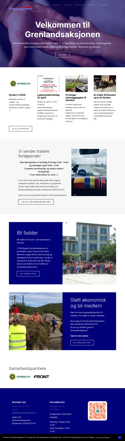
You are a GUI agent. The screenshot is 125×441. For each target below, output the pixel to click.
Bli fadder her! (28, 274)
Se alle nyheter (20, 128)
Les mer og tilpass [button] (102, 437)
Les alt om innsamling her (36, 202)
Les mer (62, 54)
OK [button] (120, 437)
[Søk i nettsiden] (48, 12)
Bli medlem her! (82, 342)
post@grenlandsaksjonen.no (24, 412)
